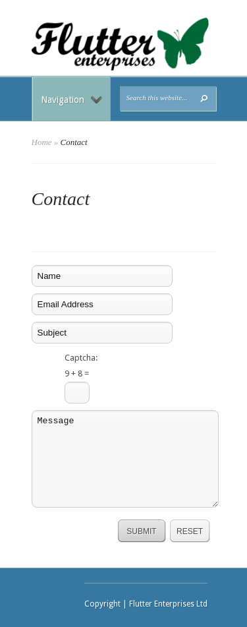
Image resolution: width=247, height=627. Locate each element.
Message (125, 459)
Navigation (71, 99)
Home (42, 142)
